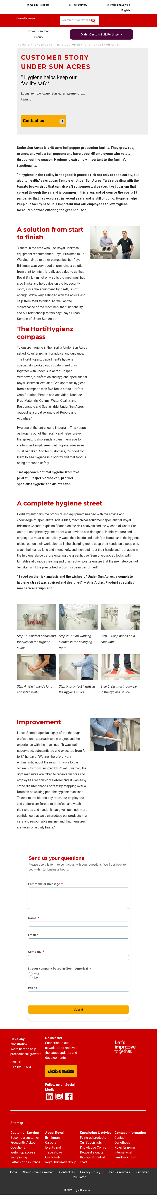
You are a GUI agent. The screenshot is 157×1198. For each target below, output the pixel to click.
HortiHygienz (33, 359)
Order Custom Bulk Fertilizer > (101, 34)
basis (49, 827)
